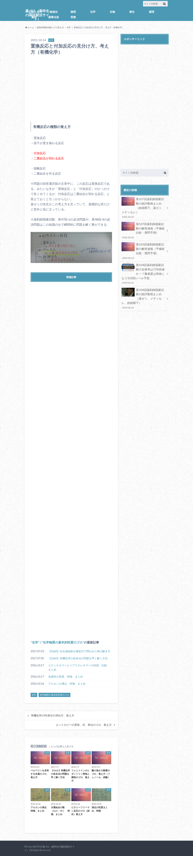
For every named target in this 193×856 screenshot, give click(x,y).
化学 (92, 11)
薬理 (151, 11)
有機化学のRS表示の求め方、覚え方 (52, 715)
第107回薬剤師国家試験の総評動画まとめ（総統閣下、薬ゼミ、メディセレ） (143, 207)
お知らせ (34, 11)
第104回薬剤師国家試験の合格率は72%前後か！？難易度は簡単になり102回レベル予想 (143, 269)
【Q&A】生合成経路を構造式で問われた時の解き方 (79, 651)
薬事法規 (53, 17)
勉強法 (54, 11)
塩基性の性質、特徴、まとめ (65, 676)
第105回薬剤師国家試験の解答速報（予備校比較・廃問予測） (143, 248)
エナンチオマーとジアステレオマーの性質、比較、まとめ (79, 667)
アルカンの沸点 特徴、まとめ (67, 683)
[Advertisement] (71, 90)
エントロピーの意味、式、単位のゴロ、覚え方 (84, 724)
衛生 (132, 11)
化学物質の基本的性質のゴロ (63, 642)
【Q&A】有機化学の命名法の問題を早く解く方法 (78, 658)
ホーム (29, 27)
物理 (73, 11)
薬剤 (34, 17)
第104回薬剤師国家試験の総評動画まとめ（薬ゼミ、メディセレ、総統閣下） (143, 293)
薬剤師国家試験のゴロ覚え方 (50, 27)
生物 (112, 11)
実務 (73, 17)
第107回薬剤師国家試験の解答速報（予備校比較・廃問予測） (143, 229)
